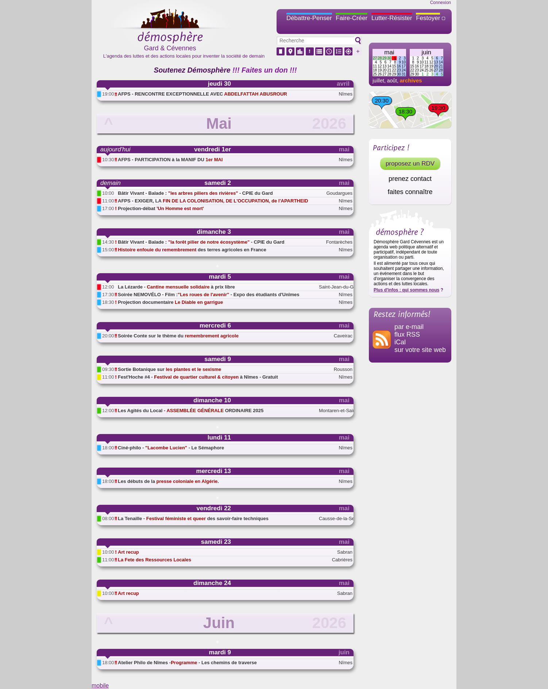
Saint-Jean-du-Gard (335, 287)
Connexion (440, 2)
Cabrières (342, 559)
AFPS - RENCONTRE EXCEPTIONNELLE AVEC (202, 94)
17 (404, 66)
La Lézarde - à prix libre (176, 287)
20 (384, 70)
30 (389, 58)
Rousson (343, 369)
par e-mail (409, 326)
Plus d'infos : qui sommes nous (406, 290)
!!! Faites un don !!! (264, 70)
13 (384, 66)
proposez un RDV (410, 163)
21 (389, 70)
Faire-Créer (351, 18)
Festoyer (428, 18)
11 (375, 66)
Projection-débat (161, 208)
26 (380, 74)
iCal (400, 342)
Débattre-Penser (309, 18)
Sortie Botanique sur (169, 369)
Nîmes (345, 94)
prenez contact (410, 178)
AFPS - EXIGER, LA (213, 201)
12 (380, 66)
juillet (378, 81)
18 (375, 70)
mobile (100, 685)
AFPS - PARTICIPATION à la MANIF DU (170, 159)
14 (389, 66)
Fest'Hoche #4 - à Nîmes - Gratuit (198, 377)
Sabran (344, 552)
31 (404, 74)
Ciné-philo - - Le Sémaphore (171, 447)
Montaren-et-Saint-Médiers (335, 410)
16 (399, 66)
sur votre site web (420, 349)
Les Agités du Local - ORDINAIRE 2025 (190, 410)
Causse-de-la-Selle (335, 518)
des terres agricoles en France (192, 249)
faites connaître (409, 192)
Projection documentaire (170, 302)
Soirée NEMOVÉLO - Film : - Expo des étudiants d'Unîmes (208, 294)
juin (426, 52)
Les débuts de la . (168, 481)
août (392, 81)
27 (375, 58)
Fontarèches (339, 242)
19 (380, 70)
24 (404, 70)
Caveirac (343, 335)
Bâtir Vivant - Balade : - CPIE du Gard (195, 193)
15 (394, 66)
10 (404, 62)
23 (399, 70)
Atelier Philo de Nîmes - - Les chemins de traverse (187, 662)
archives (411, 80)
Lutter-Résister (391, 18)
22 (394, 70)
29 (384, 58)
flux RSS (407, 334)
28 (380, 58)
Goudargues (339, 193)
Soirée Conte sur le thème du (178, 335)
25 (375, 74)
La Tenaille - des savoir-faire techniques (193, 518)
